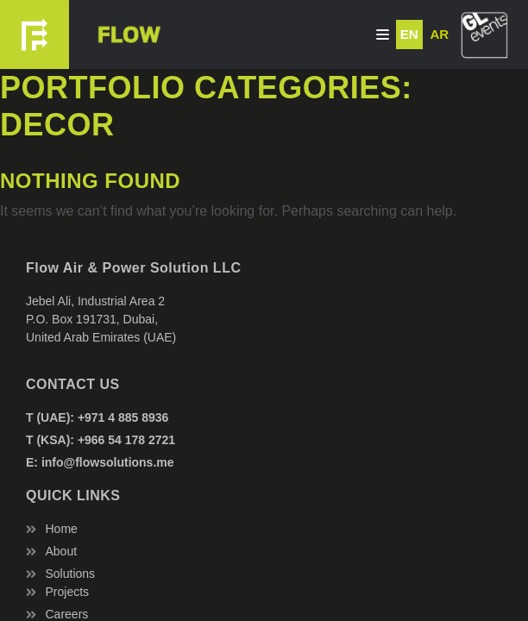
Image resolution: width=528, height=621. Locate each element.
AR (439, 34)
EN (409, 34)
